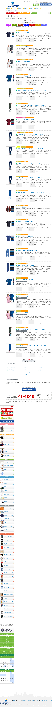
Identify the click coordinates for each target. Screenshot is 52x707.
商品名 (25, 24)
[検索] (42, 13)
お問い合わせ (7, 648)
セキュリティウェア (8, 526)
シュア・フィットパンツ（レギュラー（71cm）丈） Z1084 (32, 345)
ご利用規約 (7, 641)
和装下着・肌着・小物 (8, 608)
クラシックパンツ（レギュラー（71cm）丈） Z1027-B (31, 148)
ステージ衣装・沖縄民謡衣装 (8, 537)
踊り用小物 (6, 587)
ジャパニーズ (6, 444)
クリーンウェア (7, 472)
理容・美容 (6, 455)
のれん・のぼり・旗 (8, 579)
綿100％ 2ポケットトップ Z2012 (26, 236)
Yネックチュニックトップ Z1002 (26, 119)
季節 (20, 24)
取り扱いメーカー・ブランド (11, 10)
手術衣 (5, 486)
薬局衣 (5, 497)
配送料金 (41, 367)
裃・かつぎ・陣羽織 (8, 569)
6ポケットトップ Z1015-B (24, 296)
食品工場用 (6, 462)
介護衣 (5, 501)
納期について (41, 369)
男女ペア (6, 511)
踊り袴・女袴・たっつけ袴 (8, 544)
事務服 (8, 8)
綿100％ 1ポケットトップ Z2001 (26, 221)
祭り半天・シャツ (7, 554)
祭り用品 (36, 8)
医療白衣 (25, 8)
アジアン (6, 448)
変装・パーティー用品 (8, 594)
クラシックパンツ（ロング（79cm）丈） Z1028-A (30, 163)
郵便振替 (25, 369)
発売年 (32, 24)
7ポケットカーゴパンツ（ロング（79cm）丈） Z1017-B (31, 329)
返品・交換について (43, 370)
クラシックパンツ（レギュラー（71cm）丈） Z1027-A (31, 134)
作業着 (31, 8)
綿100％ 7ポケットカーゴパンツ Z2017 (27, 250)
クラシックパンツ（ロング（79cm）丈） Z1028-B (30, 177)
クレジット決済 (27, 372)
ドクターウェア (7, 483)
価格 (44, 24)
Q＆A (7, 639)
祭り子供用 (6, 547)
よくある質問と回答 (12, 370)
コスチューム (6, 540)
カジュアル (6, 440)
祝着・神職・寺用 (7, 612)
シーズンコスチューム (8, 572)
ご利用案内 (10, 369)
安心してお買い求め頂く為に (7, 646)
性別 (14, 24)
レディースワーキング (8, 515)
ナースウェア (6, 479)
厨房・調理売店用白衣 (8, 465)
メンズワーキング (7, 508)
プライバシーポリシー (7, 643)
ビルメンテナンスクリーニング (7, 519)
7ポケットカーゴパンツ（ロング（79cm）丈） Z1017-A (31, 105)
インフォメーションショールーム (8, 431)
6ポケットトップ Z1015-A (24, 312)
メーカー (38, 24)
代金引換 (25, 374)
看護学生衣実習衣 (7, 494)
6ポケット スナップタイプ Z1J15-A (26, 76)
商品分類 (8, 24)
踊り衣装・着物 (7, 558)
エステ (5, 451)
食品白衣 (20, 8)
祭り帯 (5, 590)
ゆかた (5, 598)
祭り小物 (6, 605)
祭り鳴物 (6, 551)
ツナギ (5, 522)
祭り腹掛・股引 (7, 565)
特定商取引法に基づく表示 (7, 634)
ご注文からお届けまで (12, 367)
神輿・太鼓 (6, 561)
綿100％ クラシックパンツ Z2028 (26, 265)
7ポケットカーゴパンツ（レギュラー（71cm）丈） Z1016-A (32, 90)
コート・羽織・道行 (8, 616)
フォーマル (6, 437)
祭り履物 (6, 583)
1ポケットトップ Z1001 (23, 32)
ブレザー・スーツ (7, 529)
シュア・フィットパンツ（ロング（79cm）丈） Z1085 (31, 192)
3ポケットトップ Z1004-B (24, 46)
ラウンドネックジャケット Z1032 (26, 207)
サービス (14, 8)
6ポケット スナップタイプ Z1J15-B (26, 279)
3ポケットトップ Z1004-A (24, 61)
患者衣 (5, 490)
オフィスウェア (7, 426)
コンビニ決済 (26, 370)
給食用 (5, 469)
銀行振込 (25, 367)
